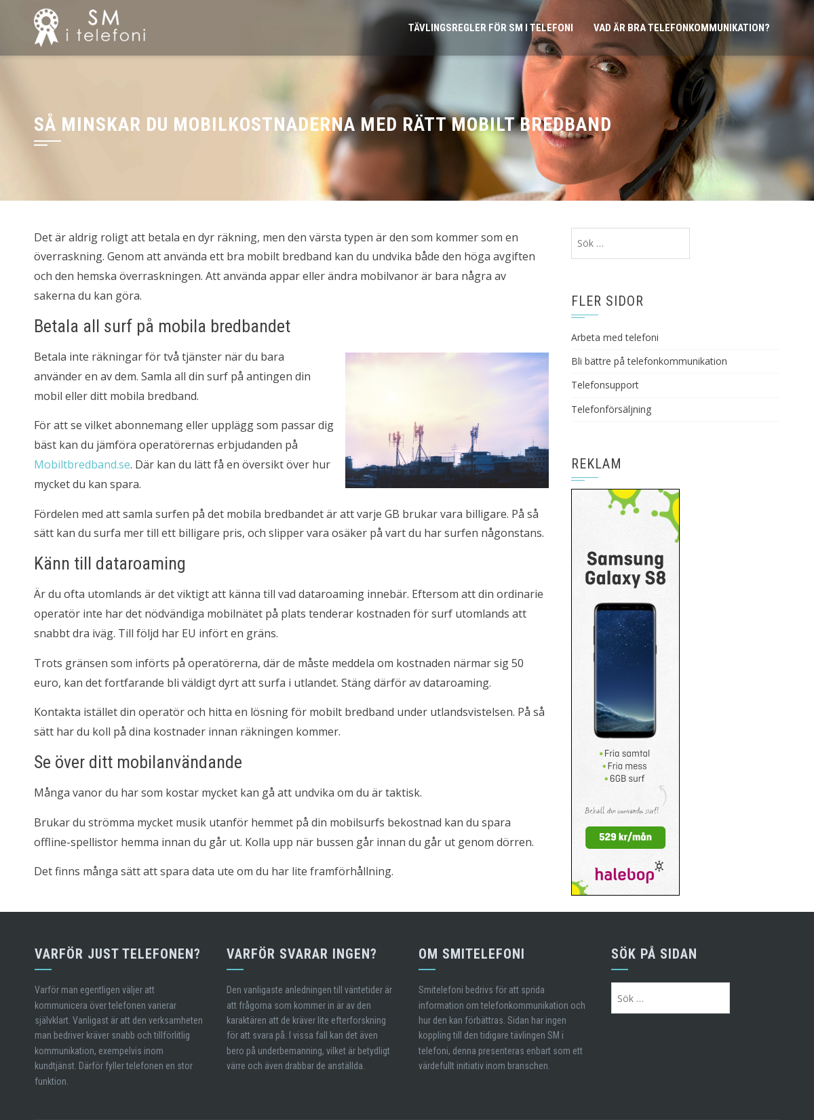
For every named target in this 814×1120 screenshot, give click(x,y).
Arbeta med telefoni (615, 337)
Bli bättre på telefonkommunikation (649, 361)
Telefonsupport (605, 384)
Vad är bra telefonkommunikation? (682, 28)
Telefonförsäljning (611, 409)
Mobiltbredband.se (82, 464)
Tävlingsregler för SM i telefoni (490, 28)
